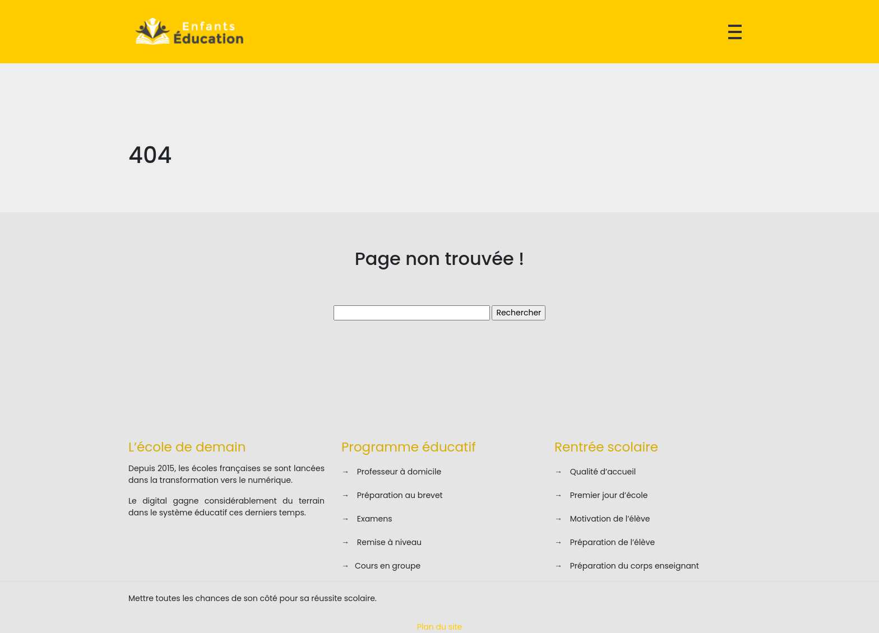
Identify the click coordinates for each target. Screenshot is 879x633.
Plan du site (439, 626)
